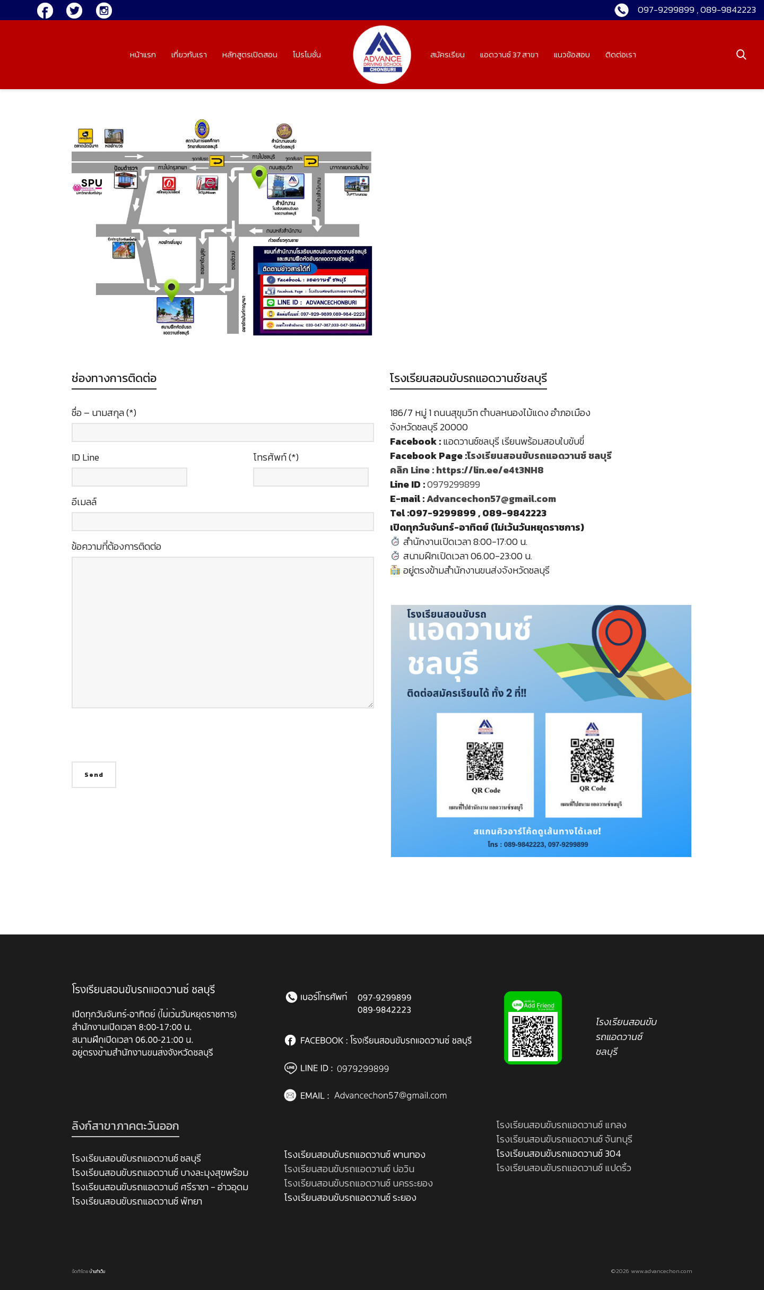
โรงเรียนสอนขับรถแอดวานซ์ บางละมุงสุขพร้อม (160, 1172)
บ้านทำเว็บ (98, 1271)
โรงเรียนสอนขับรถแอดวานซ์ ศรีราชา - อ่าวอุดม (160, 1187)
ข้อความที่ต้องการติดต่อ (223, 629)
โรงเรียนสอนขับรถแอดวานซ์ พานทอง (355, 1154)
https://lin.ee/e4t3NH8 (490, 470)
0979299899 (453, 484)
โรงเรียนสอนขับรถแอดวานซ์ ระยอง (350, 1197)
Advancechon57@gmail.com (492, 498)
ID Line (129, 472)
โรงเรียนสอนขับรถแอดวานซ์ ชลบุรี (136, 1158)
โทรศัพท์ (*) (311, 472)
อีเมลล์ (223, 517)
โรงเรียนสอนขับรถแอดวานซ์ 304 (558, 1153)
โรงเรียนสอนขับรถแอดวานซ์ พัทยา (137, 1201)
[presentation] (152, 740)
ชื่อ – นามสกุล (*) (223, 427)
